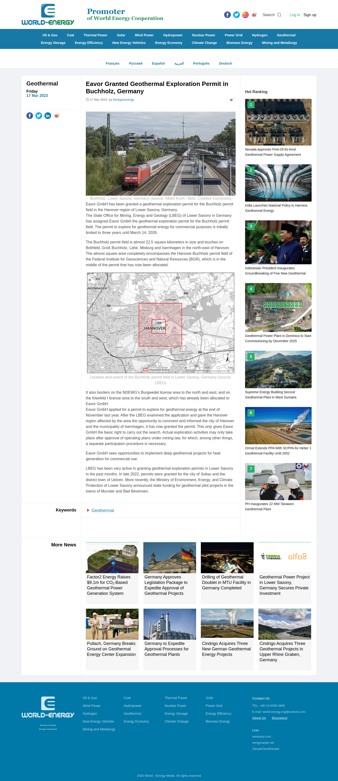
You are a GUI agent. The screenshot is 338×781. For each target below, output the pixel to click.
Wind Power (144, 35)
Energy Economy (168, 43)
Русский (136, 63)
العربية (179, 63)
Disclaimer (280, 718)
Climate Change (204, 43)
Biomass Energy (240, 43)
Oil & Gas (50, 35)
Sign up (310, 15)
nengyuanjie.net (263, 742)
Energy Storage (53, 43)
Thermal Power (95, 35)
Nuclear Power (203, 35)
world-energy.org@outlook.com (284, 712)
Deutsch (225, 63)
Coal (70, 35)
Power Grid (234, 35)
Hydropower (173, 35)
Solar (121, 35)
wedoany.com (261, 736)
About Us (259, 718)
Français (113, 63)
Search (269, 15)
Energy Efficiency (89, 43)
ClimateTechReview (265, 749)
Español (158, 63)
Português (201, 63)
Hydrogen (259, 35)
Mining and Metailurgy (279, 43)
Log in (295, 15)
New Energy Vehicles (129, 43)
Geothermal (286, 35)
